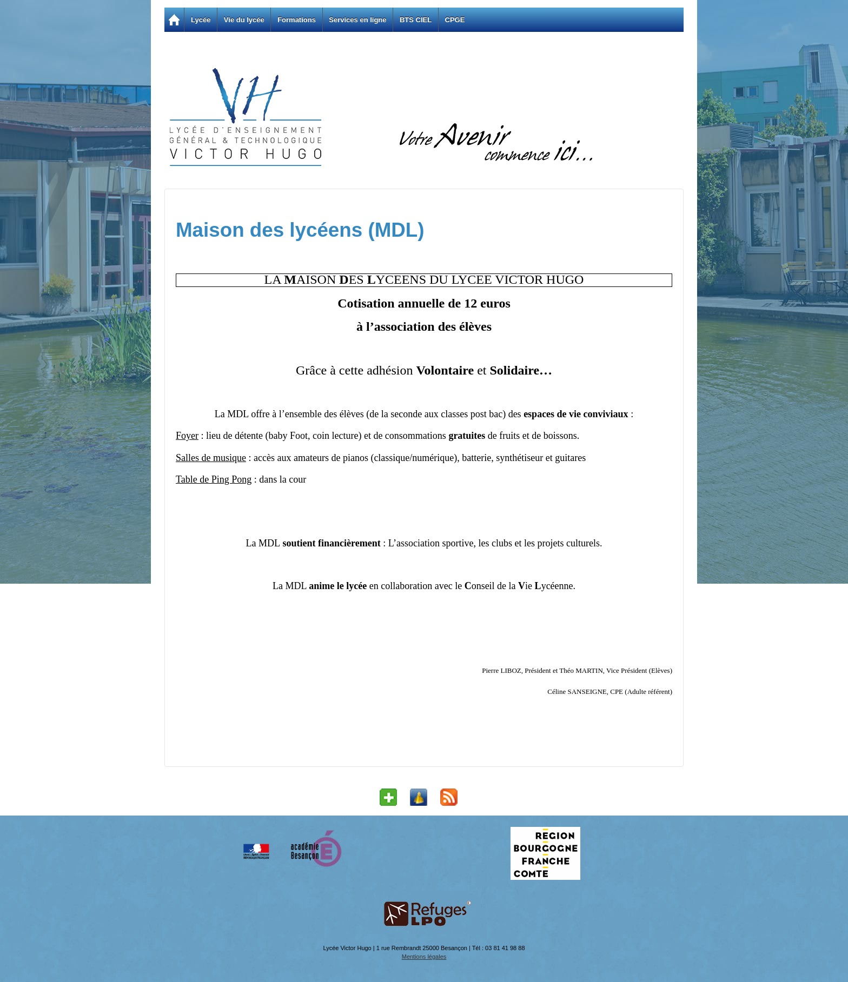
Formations (296, 20)
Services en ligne (357, 20)
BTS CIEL (416, 20)
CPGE (455, 20)
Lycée (200, 20)
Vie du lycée (244, 20)
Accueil (174, 20)
